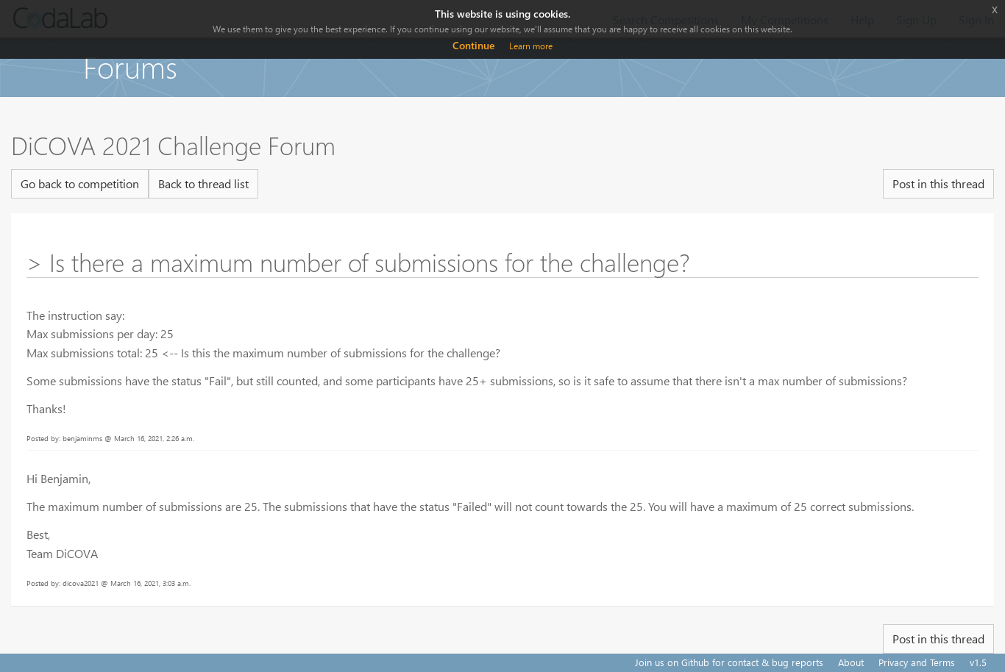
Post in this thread (938, 183)
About (851, 662)
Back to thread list (203, 183)
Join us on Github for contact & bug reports (729, 662)
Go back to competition (80, 183)
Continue (473, 45)
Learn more (531, 45)
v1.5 (978, 662)
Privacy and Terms (916, 662)
